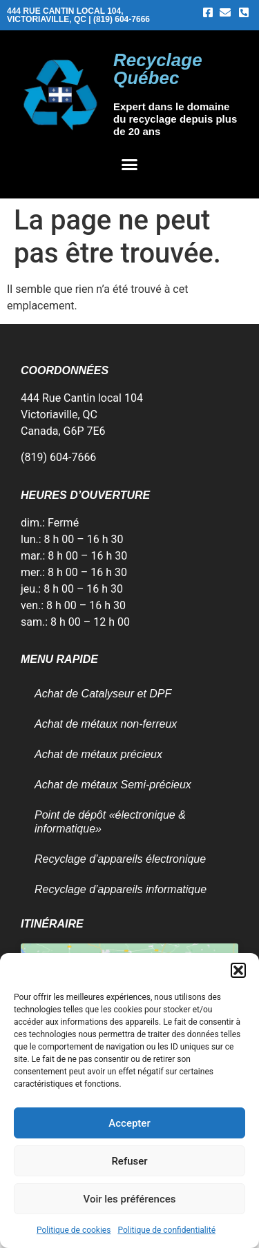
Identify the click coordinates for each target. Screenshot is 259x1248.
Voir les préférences (130, 1199)
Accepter (129, 1123)
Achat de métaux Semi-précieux (113, 784)
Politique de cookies (74, 1230)
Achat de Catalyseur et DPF (103, 693)
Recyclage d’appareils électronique (120, 859)
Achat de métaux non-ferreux (106, 724)
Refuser (129, 1161)
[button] (238, 970)
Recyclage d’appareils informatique (121, 889)
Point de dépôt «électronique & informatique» (110, 822)
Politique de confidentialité (166, 1230)
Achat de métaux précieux (98, 754)
